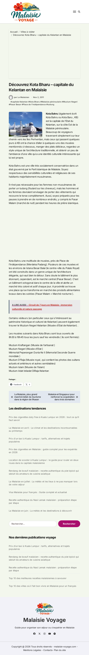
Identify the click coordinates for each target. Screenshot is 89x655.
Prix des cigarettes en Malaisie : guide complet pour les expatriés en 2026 (43, 451)
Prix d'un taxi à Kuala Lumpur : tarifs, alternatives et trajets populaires (39, 440)
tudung (50, 104)
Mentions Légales (32, 650)
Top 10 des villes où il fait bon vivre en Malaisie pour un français (42, 586)
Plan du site (60, 650)
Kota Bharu (34, 102)
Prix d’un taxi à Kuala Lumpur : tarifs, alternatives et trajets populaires (39, 547)
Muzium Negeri (70, 102)
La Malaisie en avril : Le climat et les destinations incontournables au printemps (43, 429)
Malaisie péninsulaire (51, 102)
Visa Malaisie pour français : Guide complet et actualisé (38, 492)
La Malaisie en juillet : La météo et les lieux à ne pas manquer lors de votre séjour (43, 483)
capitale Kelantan (20, 102)
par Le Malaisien (19, 97)
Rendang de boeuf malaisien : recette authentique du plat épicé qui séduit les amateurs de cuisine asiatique (44, 472)
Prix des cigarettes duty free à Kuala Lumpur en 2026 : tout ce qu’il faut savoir (44, 418)
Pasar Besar (15, 104)
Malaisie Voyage (44, 620)
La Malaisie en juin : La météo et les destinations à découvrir (40, 510)
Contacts (47, 650)
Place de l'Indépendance (34, 104)
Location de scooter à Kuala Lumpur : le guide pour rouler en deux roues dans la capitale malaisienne (43, 461)
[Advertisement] (45, 57)
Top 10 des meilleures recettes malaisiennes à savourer (37, 578)
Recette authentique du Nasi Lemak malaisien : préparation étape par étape (43, 501)
